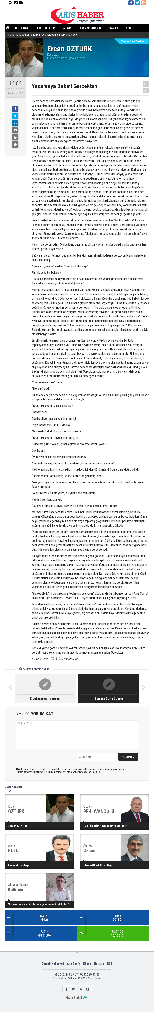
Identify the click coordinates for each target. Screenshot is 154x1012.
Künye (87, 963)
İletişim (99, 963)
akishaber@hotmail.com (71, 58)
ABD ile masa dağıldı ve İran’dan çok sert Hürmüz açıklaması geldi (42, 35)
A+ (146, 84)
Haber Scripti (74, 997)
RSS (109, 963)
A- (146, 90)
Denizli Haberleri (53, 963)
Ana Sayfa (73, 963)
